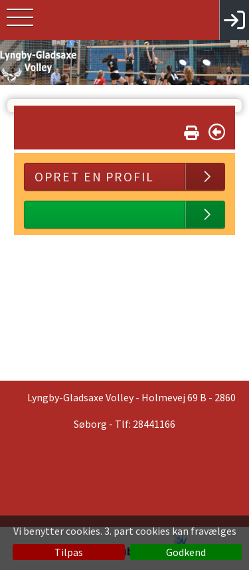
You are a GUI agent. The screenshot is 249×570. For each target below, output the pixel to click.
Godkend (186, 552)
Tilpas (68, 552)
